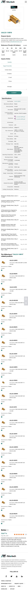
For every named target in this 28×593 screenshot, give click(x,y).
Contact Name (8, 69)
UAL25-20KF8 (13, 313)
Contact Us (12, 586)
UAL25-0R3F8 (13, 273)
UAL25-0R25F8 (13, 500)
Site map (12, 588)
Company (9, 73)
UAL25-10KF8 (13, 460)
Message (9, 86)
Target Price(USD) (7, 66)
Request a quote (19, 583)
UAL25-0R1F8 (13, 513)
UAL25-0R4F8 (13, 473)
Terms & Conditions (6, 580)
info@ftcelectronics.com (16, 41)
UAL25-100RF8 (13, 447)
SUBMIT (14, 93)
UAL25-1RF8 (13, 287)
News (19, 586)
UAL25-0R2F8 (13, 327)
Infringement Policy (6, 583)
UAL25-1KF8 (13, 407)
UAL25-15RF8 (13, 367)
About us (3, 586)
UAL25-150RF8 (13, 393)
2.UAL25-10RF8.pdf (20, 119)
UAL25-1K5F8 (13, 353)
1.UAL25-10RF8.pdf (20, 116)
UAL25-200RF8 (13, 487)
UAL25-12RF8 (13, 260)
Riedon (15, 104)
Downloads (4, 588)
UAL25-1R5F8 (13, 420)
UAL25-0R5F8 (13, 340)
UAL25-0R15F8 (13, 300)
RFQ (1, 270)
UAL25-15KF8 (13, 433)
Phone (10, 81)
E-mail (10, 77)
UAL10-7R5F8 (13, 380)
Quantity (10, 62)
